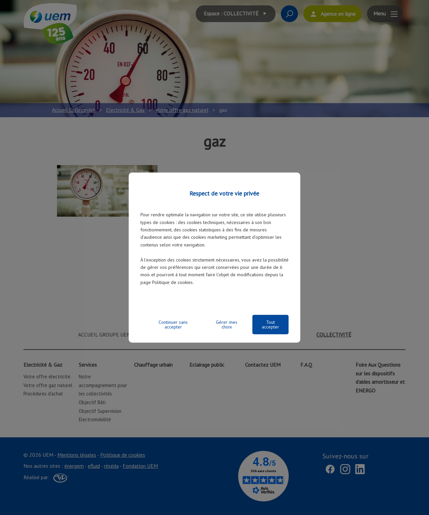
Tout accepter (270, 324)
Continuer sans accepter (173, 324)
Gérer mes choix (226, 324)
